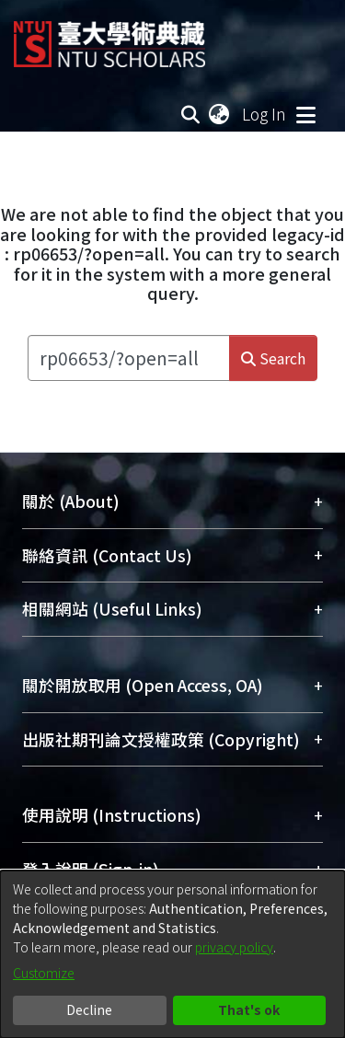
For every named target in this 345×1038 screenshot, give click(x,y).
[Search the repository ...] (129, 358)
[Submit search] (190, 114)
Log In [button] (265, 113)
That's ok (249, 1009)
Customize (44, 972)
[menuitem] (220, 114)
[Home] (109, 37)
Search (273, 358)
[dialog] (172, 954)
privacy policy (234, 947)
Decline (89, 1009)
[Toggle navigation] (305, 114)
